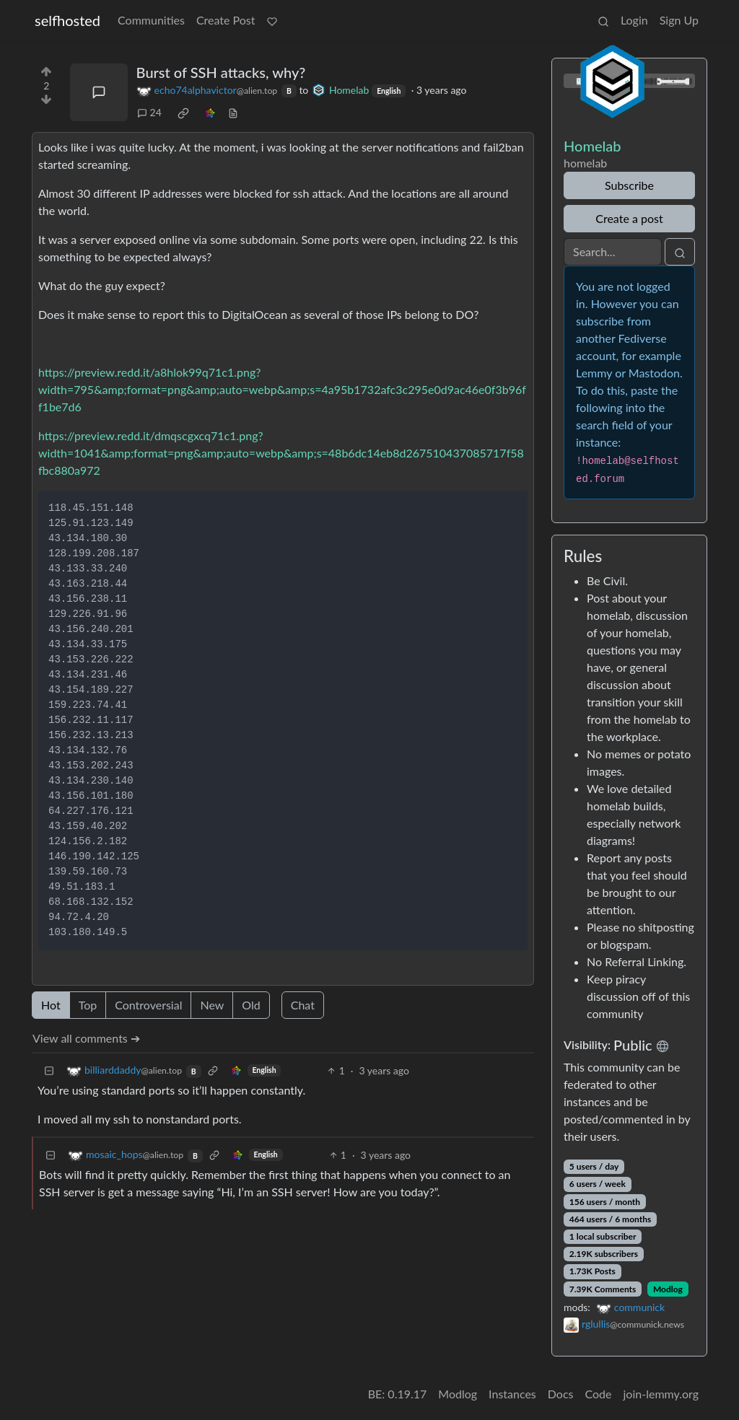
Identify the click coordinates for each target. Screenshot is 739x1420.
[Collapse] (49, 1070)
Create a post (629, 218)
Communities (151, 20)
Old (251, 1005)
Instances (512, 1394)
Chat (303, 1005)
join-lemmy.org (661, 1394)
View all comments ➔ (86, 1038)
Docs (561, 1394)
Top (88, 1005)
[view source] (233, 112)
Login (634, 20)
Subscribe (629, 185)
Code (598, 1394)
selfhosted (67, 20)
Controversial (148, 1005)
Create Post (225, 20)
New (212, 1005)
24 (149, 112)
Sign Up (679, 20)
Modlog (668, 1289)
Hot (51, 1005)
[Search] (613, 252)
